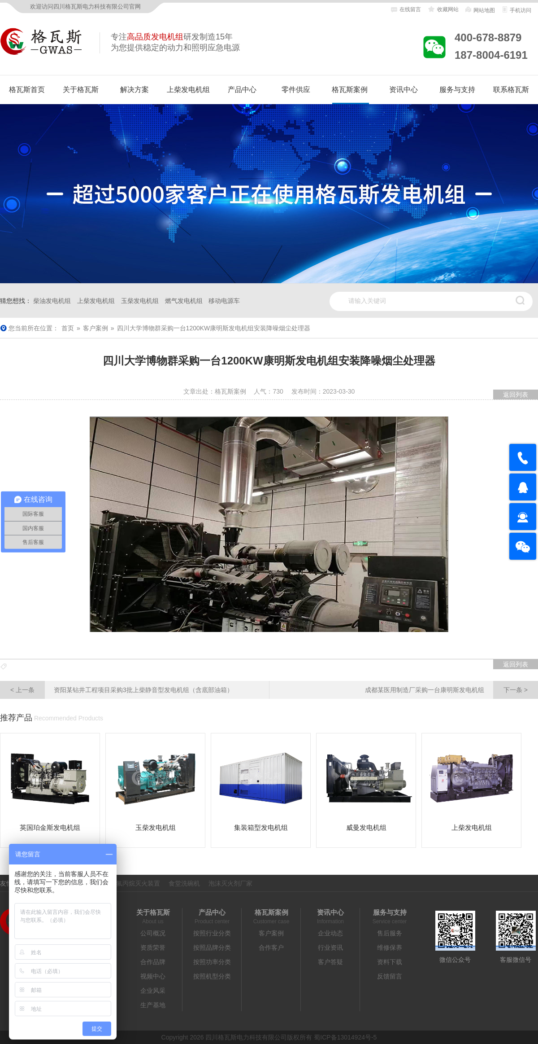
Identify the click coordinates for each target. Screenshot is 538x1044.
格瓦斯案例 (350, 89)
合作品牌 (152, 961)
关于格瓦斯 (81, 89)
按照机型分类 (212, 976)
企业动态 (330, 933)
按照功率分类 (212, 961)
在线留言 (405, 9)
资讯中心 (403, 89)
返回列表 (515, 394)
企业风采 (152, 990)
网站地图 (479, 9)
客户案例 (95, 328)
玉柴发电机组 (140, 300)
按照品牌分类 (212, 947)
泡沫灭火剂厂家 (230, 883)
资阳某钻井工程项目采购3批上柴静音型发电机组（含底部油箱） (116, 690)
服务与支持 (457, 89)
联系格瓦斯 (511, 89)
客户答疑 (330, 961)
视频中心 (152, 976)
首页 (67, 328)
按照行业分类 (212, 933)
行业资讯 (330, 947)
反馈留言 (389, 976)
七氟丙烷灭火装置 (135, 883)
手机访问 (516, 9)
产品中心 (242, 89)
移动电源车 (224, 300)
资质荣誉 (152, 947)
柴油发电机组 (52, 300)
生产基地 (152, 1005)
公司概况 (152, 933)
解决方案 (134, 89)
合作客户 (271, 947)
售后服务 (389, 933)
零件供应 (296, 89)
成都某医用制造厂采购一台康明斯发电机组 (451, 690)
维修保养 (389, 947)
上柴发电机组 (188, 89)
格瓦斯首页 (27, 89)
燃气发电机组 (184, 300)
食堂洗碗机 (184, 883)
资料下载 (389, 961)
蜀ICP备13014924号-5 (345, 1037)
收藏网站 (442, 9)
